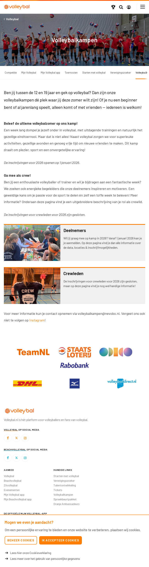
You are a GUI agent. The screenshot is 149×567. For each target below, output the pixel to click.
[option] (27, 383)
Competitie (11, 72)
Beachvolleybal (12, 480)
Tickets (58, 490)
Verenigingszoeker (120, 72)
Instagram (36, 320)
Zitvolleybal (10, 485)
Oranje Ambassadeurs (67, 504)
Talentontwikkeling (65, 485)
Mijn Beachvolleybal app (18, 499)
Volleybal (9, 476)
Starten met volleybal (94, 72)
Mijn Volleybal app (50, 72)
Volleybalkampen (63, 494)
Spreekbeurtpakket (65, 499)
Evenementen (12, 490)
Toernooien (71, 72)
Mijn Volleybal (28, 72)
